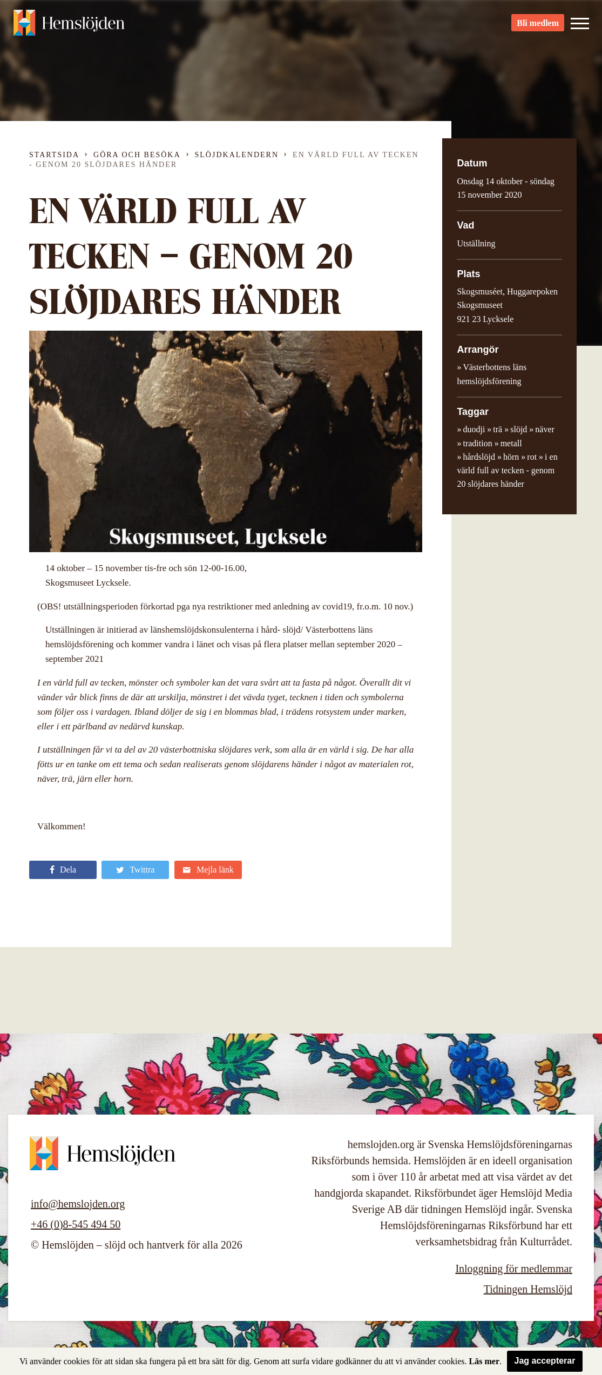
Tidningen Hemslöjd (528, 1289)
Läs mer (484, 1361)
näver (544, 429)
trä (497, 429)
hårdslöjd (479, 456)
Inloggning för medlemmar (513, 1269)
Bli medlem (538, 27)
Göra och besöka (136, 155)
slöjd (518, 429)
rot (532, 456)
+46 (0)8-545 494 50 (75, 1224)
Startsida (54, 155)
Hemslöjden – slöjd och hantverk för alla (72, 27)
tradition (477, 443)
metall (511, 443)
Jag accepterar (545, 1360)
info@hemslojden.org (78, 1204)
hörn (511, 456)
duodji (474, 429)
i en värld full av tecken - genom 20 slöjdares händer (507, 470)
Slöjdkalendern (237, 155)
